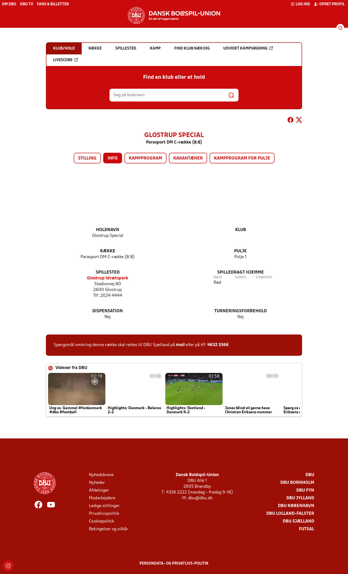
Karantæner (188, 158)
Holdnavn (107, 230)
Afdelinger (99, 490)
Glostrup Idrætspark (107, 278)
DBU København (296, 506)
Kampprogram (145, 158)
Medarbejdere (102, 498)
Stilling (87, 158)
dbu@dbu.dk (200, 498)
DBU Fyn (305, 490)
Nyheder (97, 483)
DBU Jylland (300, 498)
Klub (240, 230)
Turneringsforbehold (240, 311)
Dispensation (107, 311)
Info (113, 158)
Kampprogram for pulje (242, 158)
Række (107, 251)
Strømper (264, 277)
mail (180, 345)
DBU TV (26, 4)
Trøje (217, 277)
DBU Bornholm (297, 483)
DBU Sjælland (298, 521)
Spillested (108, 272)
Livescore (65, 60)
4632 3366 (218, 345)
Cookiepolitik (101, 521)
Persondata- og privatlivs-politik (174, 563)
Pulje (240, 251)
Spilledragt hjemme (240, 272)
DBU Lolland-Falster (290, 514)
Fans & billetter (53, 4)
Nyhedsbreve (101, 475)
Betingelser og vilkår (108, 529)
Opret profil (329, 4)
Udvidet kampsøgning (248, 48)
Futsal (306, 529)
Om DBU (9, 4)
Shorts (240, 277)
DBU (309, 475)
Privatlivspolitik (104, 514)
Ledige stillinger (104, 506)
